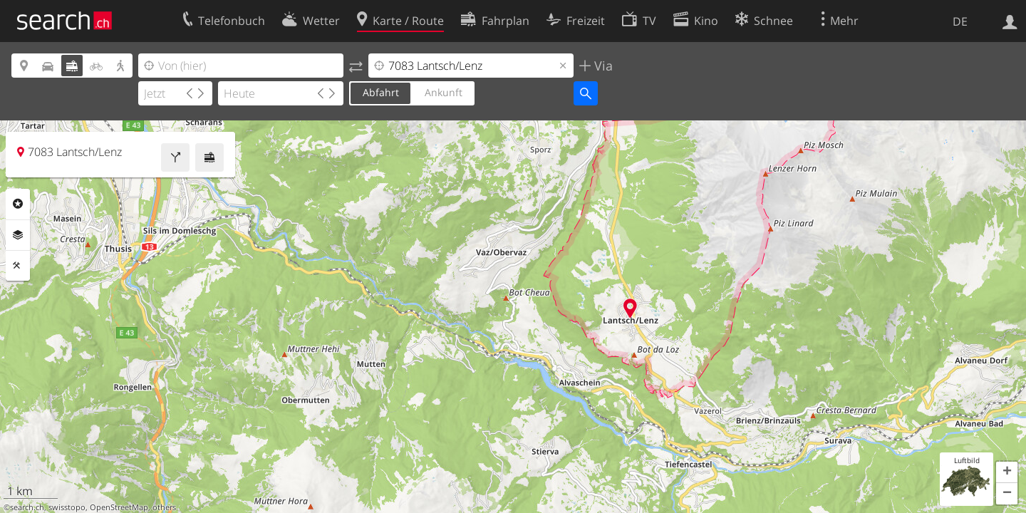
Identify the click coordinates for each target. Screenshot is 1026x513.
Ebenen (18, 235)
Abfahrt (381, 92)
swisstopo (67, 507)
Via (602, 65)
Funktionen (18, 266)
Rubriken (18, 204)
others (164, 507)
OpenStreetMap (119, 507)
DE (960, 21)
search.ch (27, 507)
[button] (1006, 472)
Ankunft (443, 92)
